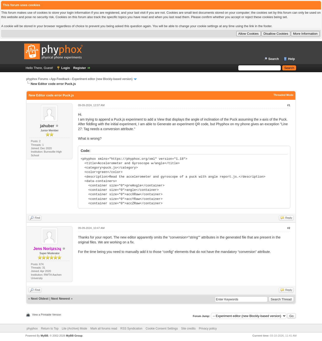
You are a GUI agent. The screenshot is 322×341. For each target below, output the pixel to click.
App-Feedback (60, 79)
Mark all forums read (103, 328)
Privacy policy (208, 328)
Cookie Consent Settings (161, 328)
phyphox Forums (37, 79)
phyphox (32, 328)
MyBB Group (74, 335)
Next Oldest (39, 298)
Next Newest (60, 298)
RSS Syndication (131, 328)
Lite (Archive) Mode (74, 328)
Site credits (188, 328)
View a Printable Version (46, 314)
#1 (288, 105)
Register (79, 68)
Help (291, 59)
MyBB (44, 335)
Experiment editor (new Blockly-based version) (102, 79)
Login (65, 68)
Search (273, 59)
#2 (288, 228)
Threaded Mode (283, 94)
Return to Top (50, 328)
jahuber (47, 126)
